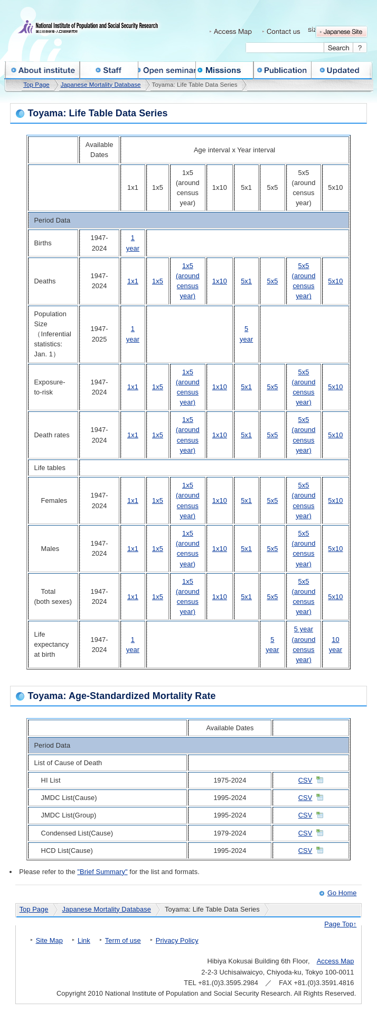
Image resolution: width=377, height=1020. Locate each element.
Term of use (123, 940)
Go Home (341, 893)
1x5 (157, 281)
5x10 (335, 281)
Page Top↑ (340, 924)
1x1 (132, 281)
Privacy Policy (177, 940)
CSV (305, 780)
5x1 (246, 281)
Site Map (49, 940)
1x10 (219, 281)
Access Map (335, 961)
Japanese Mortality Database (101, 84)
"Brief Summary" (102, 872)
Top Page (36, 84)
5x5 (272, 281)
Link (84, 940)
